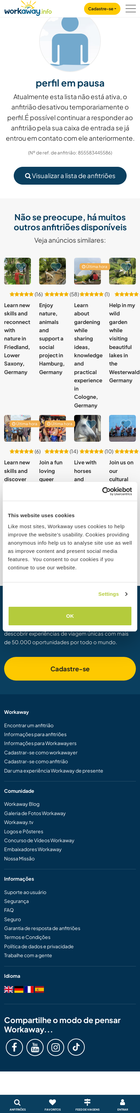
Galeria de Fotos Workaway (35, 813)
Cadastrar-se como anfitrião (36, 761)
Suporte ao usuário (25, 892)
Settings (108, 594)
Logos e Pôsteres (23, 831)
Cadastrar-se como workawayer (41, 752)
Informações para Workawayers (40, 743)
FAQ (9, 910)
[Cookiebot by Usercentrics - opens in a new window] (102, 491)
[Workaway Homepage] (28, 7)
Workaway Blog (21, 804)
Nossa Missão (19, 858)
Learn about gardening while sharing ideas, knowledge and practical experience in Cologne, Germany (88, 355)
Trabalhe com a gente (28, 955)
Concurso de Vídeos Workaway (39, 840)
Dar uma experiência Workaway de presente (53, 770)
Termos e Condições (27, 937)
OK (70, 616)
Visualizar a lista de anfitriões (70, 175)
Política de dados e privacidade (39, 946)
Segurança (16, 901)
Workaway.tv (18, 822)
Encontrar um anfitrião (29, 725)
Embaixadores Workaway (33, 849)
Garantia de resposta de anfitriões (42, 928)
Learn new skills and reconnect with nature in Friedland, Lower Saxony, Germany (17, 338)
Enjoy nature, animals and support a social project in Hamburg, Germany (52, 338)
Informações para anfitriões (35, 734)
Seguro (12, 919)
